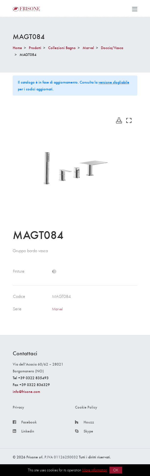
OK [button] (115, 470)
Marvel (88, 47)
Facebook (29, 422)
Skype (88, 431)
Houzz (89, 422)
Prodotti (35, 47)
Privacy (18, 407)
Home (17, 47)
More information (94, 470)
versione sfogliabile (113, 82)
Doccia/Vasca (112, 47)
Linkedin (27, 431)
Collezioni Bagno (62, 47)
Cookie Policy (86, 407)
